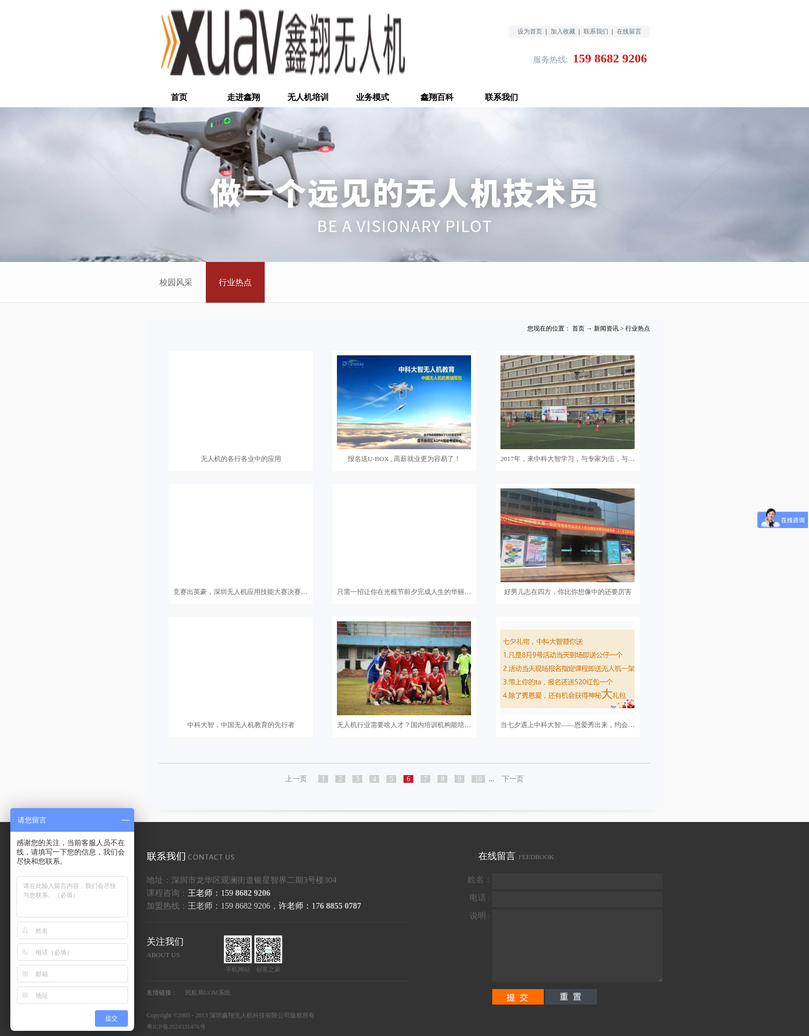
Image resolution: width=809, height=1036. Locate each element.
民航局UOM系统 (208, 992)
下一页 (513, 779)
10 (478, 779)
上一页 (296, 779)
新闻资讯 (606, 328)
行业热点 (637, 328)
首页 (179, 97)
